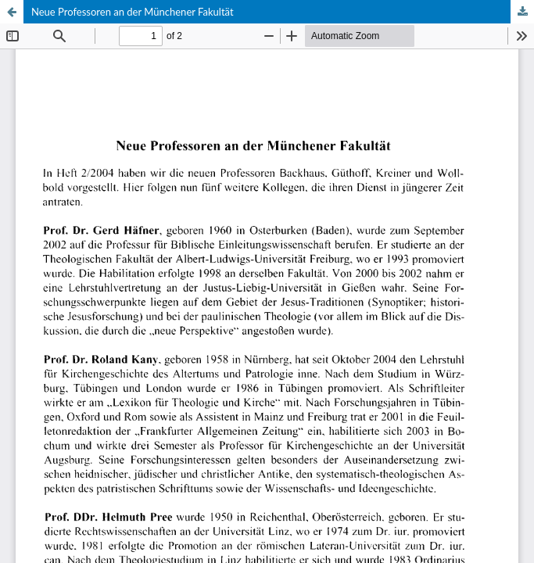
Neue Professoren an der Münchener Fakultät (132, 11)
